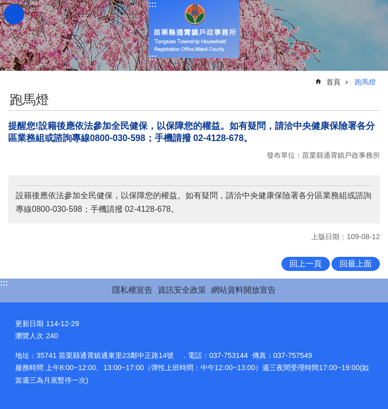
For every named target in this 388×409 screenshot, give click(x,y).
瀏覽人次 (29, 336)
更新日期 (29, 324)
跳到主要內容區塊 (5, 5)
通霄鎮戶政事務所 (194, 29)
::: (153, 4)
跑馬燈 (365, 82)
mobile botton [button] (14, 14)
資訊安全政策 (182, 290)
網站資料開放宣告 (243, 290)
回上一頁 (305, 263)
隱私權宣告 (132, 290)
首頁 (333, 82)
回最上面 (356, 263)
